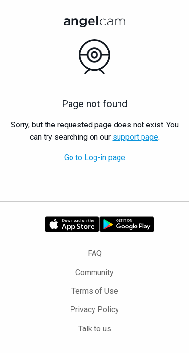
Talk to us (94, 328)
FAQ (95, 253)
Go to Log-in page (94, 157)
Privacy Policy (94, 309)
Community (94, 272)
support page (135, 137)
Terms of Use (94, 291)
